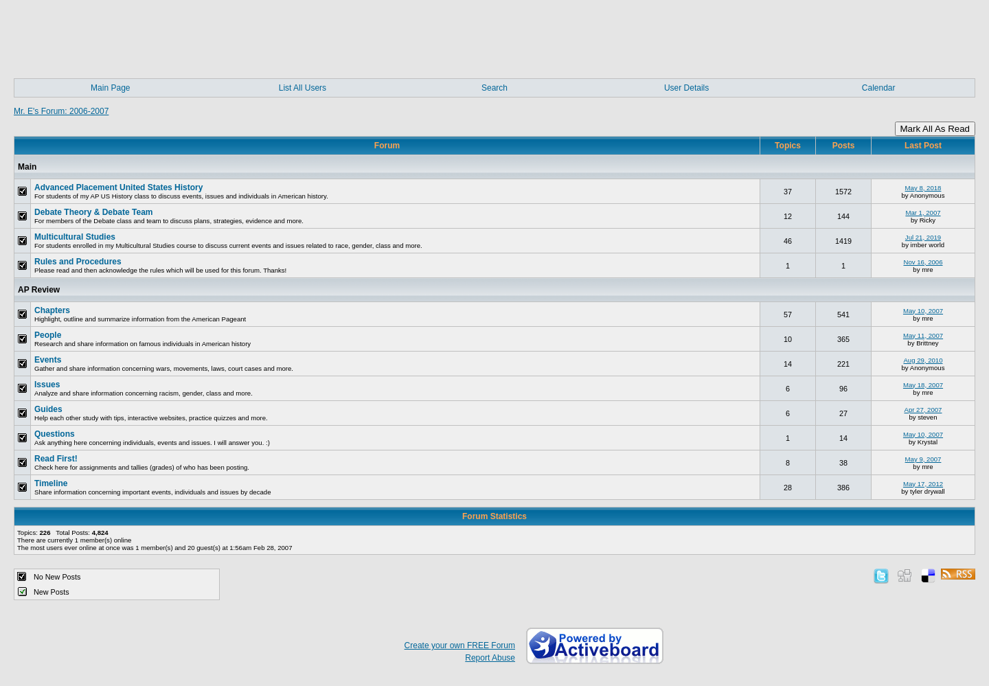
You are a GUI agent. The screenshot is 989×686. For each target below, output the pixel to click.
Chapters (52, 310)
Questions (54, 434)
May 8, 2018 (923, 188)
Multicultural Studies (74, 237)
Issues (47, 384)
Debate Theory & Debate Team (93, 212)
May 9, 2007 (923, 459)
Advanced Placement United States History (118, 187)
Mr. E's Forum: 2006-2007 (61, 111)
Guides (48, 409)
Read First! (56, 459)
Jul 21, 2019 (923, 237)
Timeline (50, 483)
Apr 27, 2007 (923, 409)
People (47, 335)
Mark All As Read (935, 129)
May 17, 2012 (923, 484)
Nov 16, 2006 (922, 262)
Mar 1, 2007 (922, 212)
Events (47, 360)
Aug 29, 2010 (922, 360)
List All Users (302, 88)
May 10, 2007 (923, 311)
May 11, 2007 (923, 335)
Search (494, 88)
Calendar (879, 88)
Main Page (110, 88)
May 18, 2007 (923, 385)
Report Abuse (490, 658)
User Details (686, 88)
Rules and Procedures (78, 261)
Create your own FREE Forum (460, 645)
